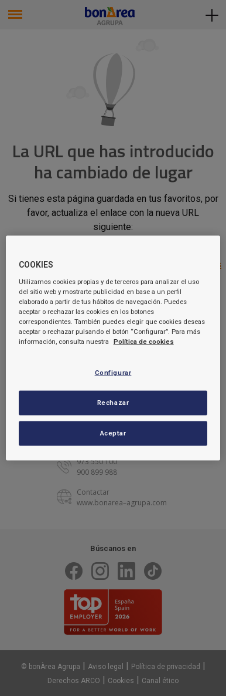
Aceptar (113, 432)
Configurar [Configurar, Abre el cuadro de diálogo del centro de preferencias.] (113, 373)
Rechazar (113, 402)
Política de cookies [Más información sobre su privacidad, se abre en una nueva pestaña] (144, 341)
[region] (113, 348)
